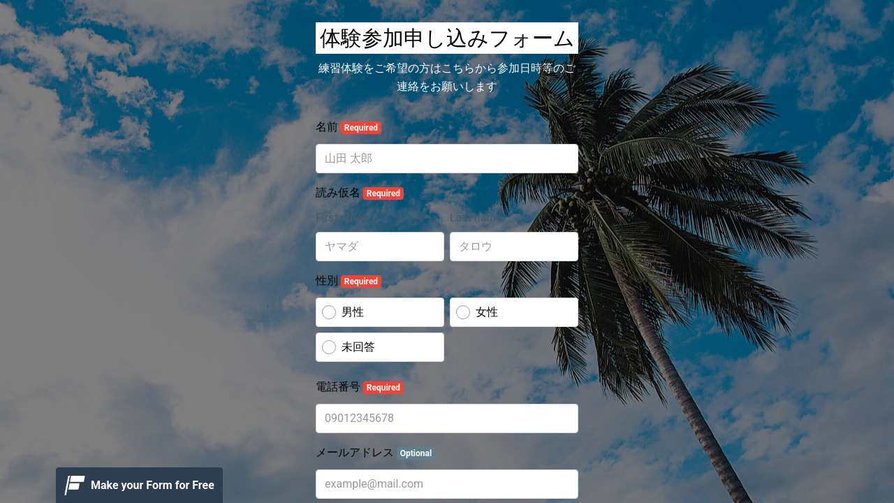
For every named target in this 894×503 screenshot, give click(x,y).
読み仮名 (360, 193)
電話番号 (360, 387)
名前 (348, 127)
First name (342, 217)
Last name (476, 217)
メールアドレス (375, 453)
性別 (348, 281)
